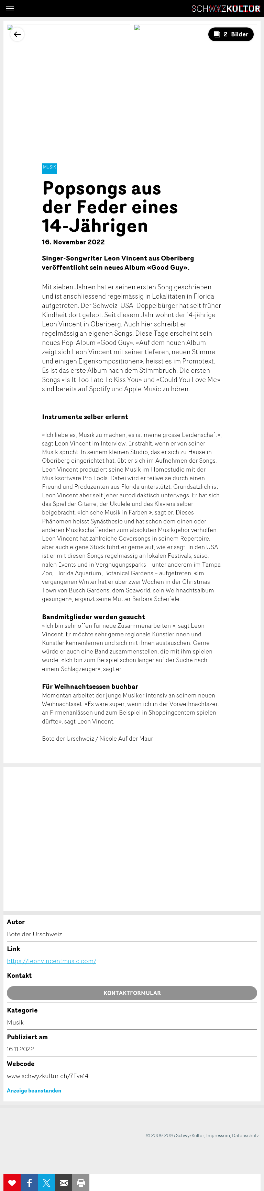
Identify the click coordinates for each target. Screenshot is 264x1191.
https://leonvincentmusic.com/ (51, 960)
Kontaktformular (132, 993)
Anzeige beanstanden (34, 1090)
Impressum (218, 1135)
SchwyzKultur (226, 8)
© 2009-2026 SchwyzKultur (175, 1135)
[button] (10, 8)
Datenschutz (245, 1135)
